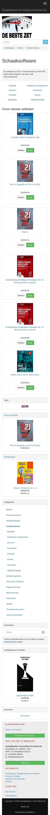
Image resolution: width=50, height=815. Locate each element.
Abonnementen (12, 593)
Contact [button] (25, 763)
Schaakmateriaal (13, 521)
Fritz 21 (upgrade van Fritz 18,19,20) (25, 445)
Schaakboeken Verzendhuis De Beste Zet (24, 10)
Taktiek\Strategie (38, 100)
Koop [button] (30, 150)
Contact (8, 781)
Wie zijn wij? (10, 792)
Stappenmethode (13, 587)
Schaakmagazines (13, 576)
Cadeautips (11, 598)
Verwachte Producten (15, 582)
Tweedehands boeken (15, 609)
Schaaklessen (11, 796)
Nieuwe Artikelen (11, 415)
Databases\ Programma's (37, 86)
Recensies (25, 716)
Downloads (37, 90)
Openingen (12, 100)
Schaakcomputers (13, 515)
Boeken (9, 510)
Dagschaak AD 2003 (25, 695)
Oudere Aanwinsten (14, 615)
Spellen (9, 604)
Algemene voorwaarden (15, 779)
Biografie (12, 86)
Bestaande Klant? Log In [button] (25, 735)
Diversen (12, 90)
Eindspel (12, 95)
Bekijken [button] (21, 150)
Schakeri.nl (30, 812)
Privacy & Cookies (13, 776)
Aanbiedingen (10, 457)
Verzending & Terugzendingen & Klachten (22, 774)
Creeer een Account (13, 730)
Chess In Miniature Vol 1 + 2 (25, 488)
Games (38, 95)
